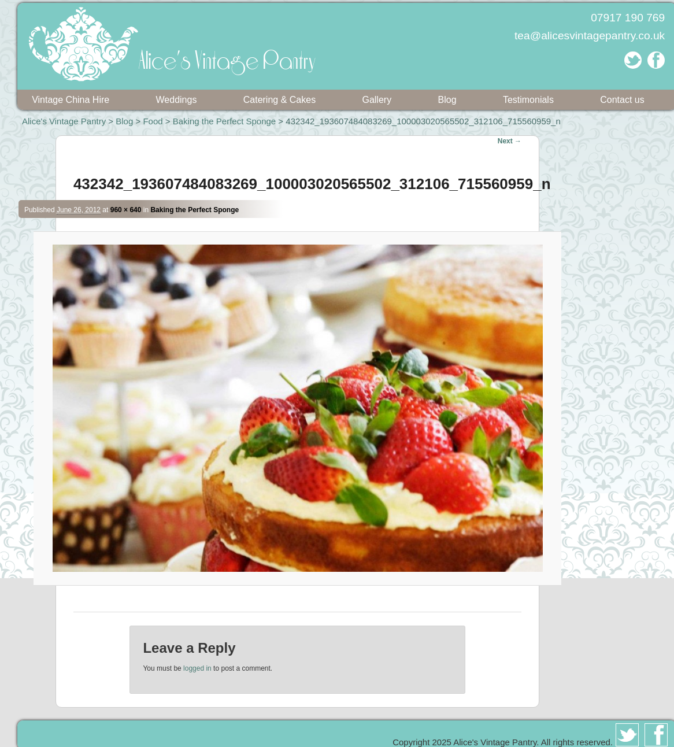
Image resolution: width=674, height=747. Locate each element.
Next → (509, 141)
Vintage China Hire (70, 100)
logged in (197, 668)
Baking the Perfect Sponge (224, 121)
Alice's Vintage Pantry (64, 121)
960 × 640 (126, 210)
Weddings (176, 100)
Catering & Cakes (279, 100)
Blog (447, 100)
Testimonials (528, 100)
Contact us (622, 100)
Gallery (376, 100)
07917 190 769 (628, 18)
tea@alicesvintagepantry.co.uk (589, 35)
